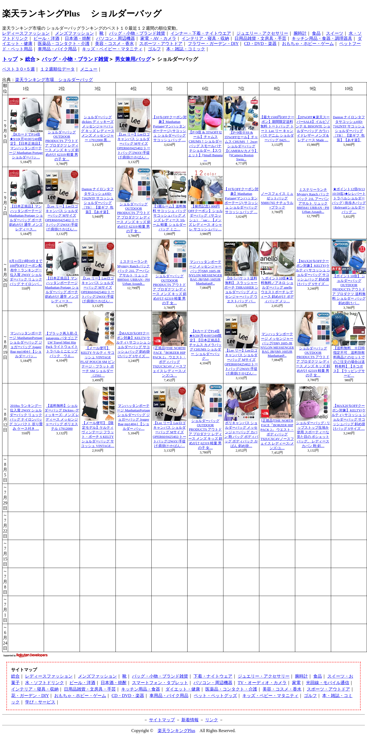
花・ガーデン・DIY (30, 695)
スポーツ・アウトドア (160, 43)
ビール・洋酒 (46, 38)
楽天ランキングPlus (176, 730)
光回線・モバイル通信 (327, 682)
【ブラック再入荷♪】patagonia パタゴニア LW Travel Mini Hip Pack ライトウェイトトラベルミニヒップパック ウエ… (61, 345)
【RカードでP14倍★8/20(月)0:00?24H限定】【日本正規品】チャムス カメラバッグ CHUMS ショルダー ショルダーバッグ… (205, 345)
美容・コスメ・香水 (114, 43)
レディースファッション (26, 33)
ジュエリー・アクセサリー (262, 33)
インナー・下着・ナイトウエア (201, 33)
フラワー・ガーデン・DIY (213, 43)
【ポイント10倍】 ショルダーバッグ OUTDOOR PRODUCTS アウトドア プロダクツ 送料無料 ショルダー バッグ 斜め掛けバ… (348, 289)
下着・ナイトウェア (212, 676)
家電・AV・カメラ (158, 38)
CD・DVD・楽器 (260, 43)
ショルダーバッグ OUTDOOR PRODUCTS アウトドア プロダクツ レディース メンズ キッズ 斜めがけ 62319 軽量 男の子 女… (62, 145)
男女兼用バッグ (133, 59)
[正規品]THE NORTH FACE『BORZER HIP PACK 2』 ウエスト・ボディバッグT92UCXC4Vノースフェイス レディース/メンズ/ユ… (169, 361)
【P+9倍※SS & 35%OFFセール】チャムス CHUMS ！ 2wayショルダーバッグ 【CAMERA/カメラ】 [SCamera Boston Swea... (241, 146)
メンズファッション (74, 33)
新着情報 (190, 720)
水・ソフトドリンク (44, 682)
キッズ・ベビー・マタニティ (270, 695)
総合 (30, 59)
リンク (211, 720)
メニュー (88, 69)
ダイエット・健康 (182, 689)
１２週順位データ (57, 69)
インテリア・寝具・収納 (205, 38)
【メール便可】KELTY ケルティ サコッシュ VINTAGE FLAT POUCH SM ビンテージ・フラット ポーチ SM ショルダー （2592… (97, 361)
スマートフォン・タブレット (160, 682)
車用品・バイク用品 (57, 49)
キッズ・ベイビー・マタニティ (112, 49)
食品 (316, 33)
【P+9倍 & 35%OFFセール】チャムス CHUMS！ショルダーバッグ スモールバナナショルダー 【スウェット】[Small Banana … (205, 145)
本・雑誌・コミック (185, 49)
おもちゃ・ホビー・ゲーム (308, 43)
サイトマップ (162, 720)
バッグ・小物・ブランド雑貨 (137, 33)
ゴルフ (154, 49)
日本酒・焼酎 (78, 38)
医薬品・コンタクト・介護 (64, 43)
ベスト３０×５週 (18, 69)
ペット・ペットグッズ (215, 695)
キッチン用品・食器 (140, 689)
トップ (10, 59)
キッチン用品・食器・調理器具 (322, 38)
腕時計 (300, 33)
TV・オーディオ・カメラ (262, 682)
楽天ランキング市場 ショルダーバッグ (54, 79)
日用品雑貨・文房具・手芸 (260, 38)
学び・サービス (40, 702)
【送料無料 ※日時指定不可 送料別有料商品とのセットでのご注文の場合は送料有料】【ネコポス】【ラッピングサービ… (349, 361)
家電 (296, 682)
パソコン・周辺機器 (115, 38)
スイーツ (334, 33)
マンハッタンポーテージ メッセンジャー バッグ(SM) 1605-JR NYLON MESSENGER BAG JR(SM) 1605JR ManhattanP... (205, 272)
